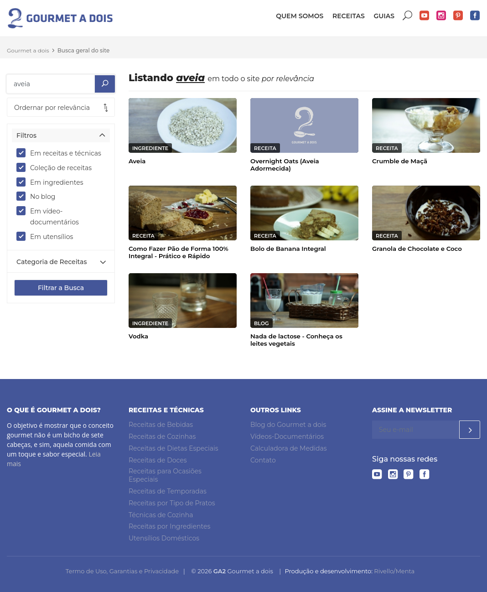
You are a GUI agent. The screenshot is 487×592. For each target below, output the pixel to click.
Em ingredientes (52, 182)
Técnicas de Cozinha (161, 515)
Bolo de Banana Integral (288, 248)
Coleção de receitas (57, 167)
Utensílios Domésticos (164, 538)
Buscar (408, 15)
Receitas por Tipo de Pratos (172, 503)
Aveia (137, 161)
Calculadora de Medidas (288, 448)
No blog (38, 196)
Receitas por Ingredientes (169, 526)
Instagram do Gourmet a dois (441, 15)
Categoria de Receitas (51, 262)
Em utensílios (47, 236)
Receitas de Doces (158, 460)
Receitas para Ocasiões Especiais (165, 475)
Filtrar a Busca (61, 288)
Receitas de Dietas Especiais (173, 448)
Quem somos (299, 16)
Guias (383, 16)
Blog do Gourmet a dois (288, 425)
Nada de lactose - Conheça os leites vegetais (296, 339)
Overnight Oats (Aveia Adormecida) (284, 164)
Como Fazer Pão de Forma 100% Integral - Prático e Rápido (178, 252)
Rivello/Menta (394, 571)
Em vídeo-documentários (50, 216)
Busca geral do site (83, 50)
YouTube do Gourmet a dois (425, 15)
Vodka (138, 336)
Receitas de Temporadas (168, 491)
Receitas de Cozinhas (162, 436)
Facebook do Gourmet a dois (475, 15)
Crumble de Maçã (399, 161)
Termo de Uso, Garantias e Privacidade (122, 571)
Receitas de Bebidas (161, 425)
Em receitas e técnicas (60, 152)
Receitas (348, 16)
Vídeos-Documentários (287, 436)
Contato (263, 460)
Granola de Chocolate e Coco (417, 248)
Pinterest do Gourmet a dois (458, 15)
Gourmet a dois (28, 50)
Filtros (26, 135)
